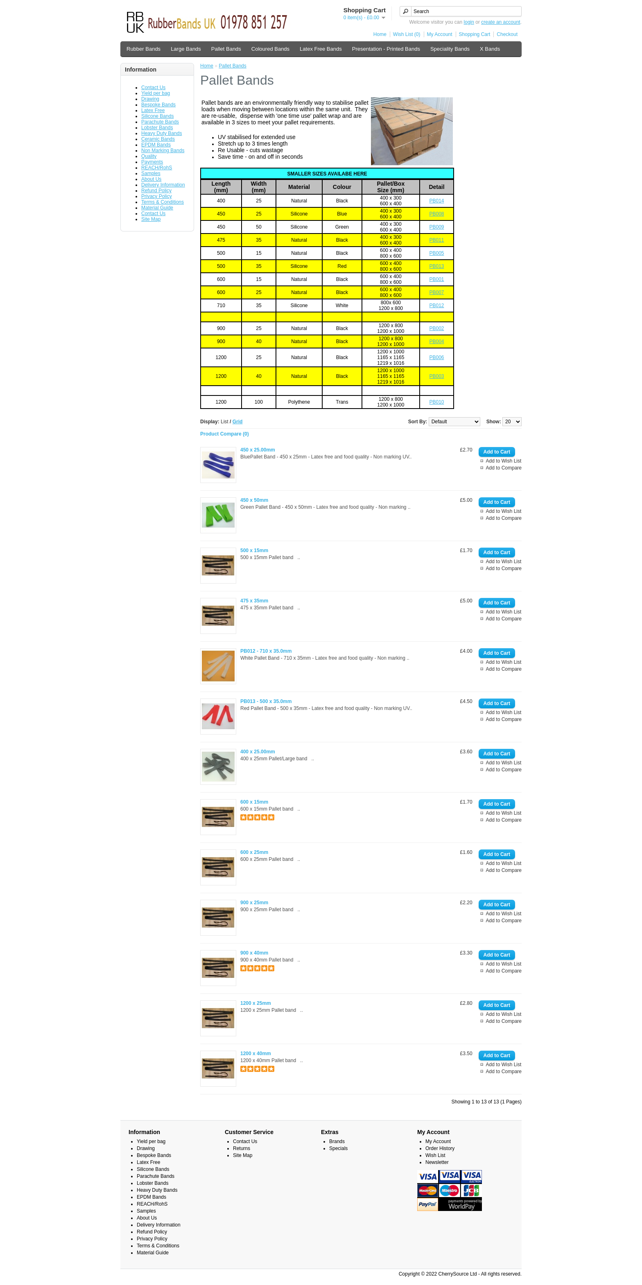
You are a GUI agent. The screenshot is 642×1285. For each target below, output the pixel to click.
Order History (439, 1148)
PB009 (436, 227)
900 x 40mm (254, 953)
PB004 (436, 341)
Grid (238, 422)
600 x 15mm (254, 802)
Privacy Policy (156, 196)
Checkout (507, 34)
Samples (150, 173)
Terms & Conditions (162, 202)
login (469, 22)
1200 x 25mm (255, 1003)
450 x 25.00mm (257, 450)
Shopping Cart (475, 34)
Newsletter (437, 1162)
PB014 (436, 201)
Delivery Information (163, 185)
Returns (241, 1148)
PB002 (436, 328)
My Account (439, 34)
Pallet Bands (226, 49)
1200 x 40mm (255, 1053)
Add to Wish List (504, 461)
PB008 (436, 214)
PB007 (436, 292)
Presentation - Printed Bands (386, 49)
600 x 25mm (254, 852)
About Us (151, 179)
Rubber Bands (143, 49)
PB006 (436, 357)
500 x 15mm (254, 550)
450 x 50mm (254, 500)
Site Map (150, 219)
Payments (152, 162)
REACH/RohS (156, 168)
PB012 (436, 305)
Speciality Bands (450, 49)
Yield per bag (155, 93)
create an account (500, 22)
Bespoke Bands (158, 105)
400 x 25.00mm (257, 752)
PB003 (436, 376)
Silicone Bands (157, 116)
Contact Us (153, 87)
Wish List (435, 1155)
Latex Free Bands (321, 49)
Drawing (150, 99)
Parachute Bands (160, 122)
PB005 (436, 253)
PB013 (436, 266)
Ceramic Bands (158, 139)
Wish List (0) (406, 34)
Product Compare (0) (224, 434)
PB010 (436, 402)
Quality (148, 156)
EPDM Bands (156, 145)
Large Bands (186, 49)
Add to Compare (504, 468)
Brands (337, 1141)
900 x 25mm (254, 902)
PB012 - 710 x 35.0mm (266, 651)
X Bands (490, 49)
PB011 (436, 240)
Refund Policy (156, 190)
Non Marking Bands (162, 150)
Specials (338, 1148)
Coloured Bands (270, 49)
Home (380, 34)
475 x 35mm (254, 601)
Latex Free (153, 110)
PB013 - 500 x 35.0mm (266, 701)
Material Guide (157, 208)
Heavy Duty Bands (161, 133)
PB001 (436, 279)
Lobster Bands (157, 127)
